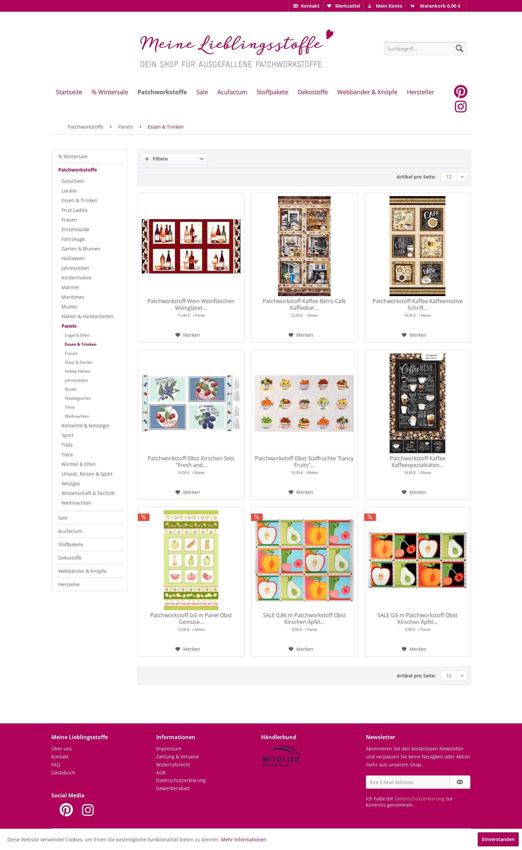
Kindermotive (77, 277)
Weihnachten (77, 416)
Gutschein (73, 181)
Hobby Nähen (77, 371)
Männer (70, 287)
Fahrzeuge (73, 239)
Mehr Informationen (243, 839)
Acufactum (70, 531)
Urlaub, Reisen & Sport (87, 474)
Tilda (67, 445)
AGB (160, 772)
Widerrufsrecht (173, 764)
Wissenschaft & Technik (88, 493)
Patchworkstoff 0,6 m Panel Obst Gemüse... (191, 618)
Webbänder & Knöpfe (82, 571)
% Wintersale (73, 156)
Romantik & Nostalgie (86, 425)
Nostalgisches (78, 398)
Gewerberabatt (173, 788)
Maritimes (73, 297)
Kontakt (59, 756)
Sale (63, 518)
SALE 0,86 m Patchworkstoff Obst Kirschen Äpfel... (304, 618)
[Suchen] (459, 48)
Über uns (61, 748)
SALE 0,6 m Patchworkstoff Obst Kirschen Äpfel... (417, 618)
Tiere (70, 407)
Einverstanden (498, 839)
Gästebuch (63, 772)
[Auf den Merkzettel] (187, 335)
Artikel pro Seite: (416, 177)
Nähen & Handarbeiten (88, 316)
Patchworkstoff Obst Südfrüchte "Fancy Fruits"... (304, 461)
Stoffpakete (70, 544)
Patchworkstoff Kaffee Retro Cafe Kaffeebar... (304, 304)
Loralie (69, 191)
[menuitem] (306, 6)
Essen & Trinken (80, 200)
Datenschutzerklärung (181, 780)
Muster (70, 306)
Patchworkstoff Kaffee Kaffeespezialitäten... (417, 461)
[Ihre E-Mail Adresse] (408, 782)
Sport (68, 435)
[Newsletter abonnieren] (459, 782)
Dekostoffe (70, 558)
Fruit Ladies (75, 210)
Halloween (73, 258)
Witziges (71, 483)
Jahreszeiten (75, 268)
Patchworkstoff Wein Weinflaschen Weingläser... (191, 304)
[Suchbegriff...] (425, 48)
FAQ (55, 764)
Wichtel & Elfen (79, 464)
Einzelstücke (75, 229)
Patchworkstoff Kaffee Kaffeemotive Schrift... (418, 304)
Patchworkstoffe (77, 170)
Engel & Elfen (77, 335)
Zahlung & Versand (177, 756)
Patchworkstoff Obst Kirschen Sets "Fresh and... (191, 461)
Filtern (156, 159)
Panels (69, 326)
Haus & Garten (79, 362)
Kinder (71, 389)
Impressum (168, 748)
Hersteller (69, 584)
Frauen (69, 219)
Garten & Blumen (81, 248)
